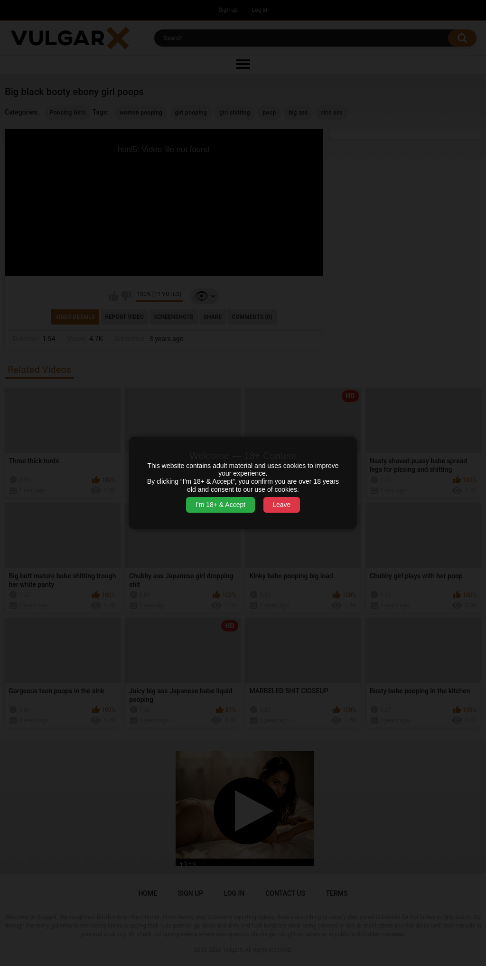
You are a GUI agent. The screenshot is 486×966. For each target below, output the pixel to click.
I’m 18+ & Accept (220, 504)
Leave (281, 504)
